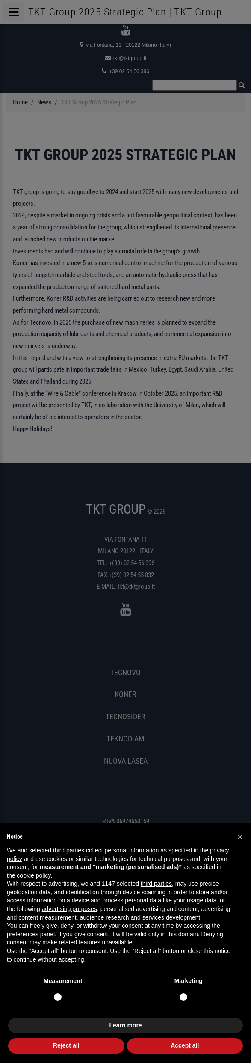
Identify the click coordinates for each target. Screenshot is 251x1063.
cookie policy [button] (33, 875)
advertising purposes (69, 908)
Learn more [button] (125, 1025)
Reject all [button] (66, 1045)
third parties (156, 883)
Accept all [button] (185, 1045)
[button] (240, 837)
